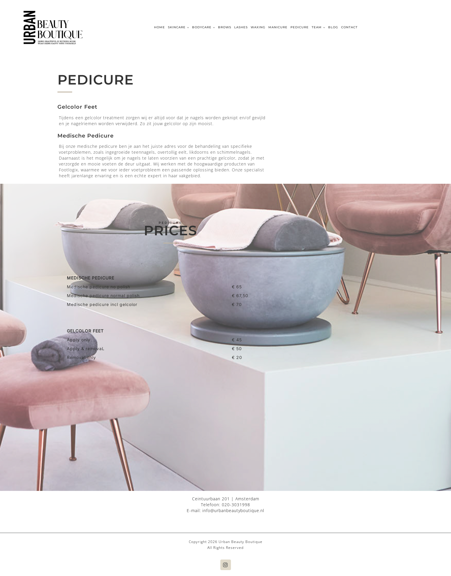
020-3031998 (236, 504)
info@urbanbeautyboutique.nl (233, 510)
